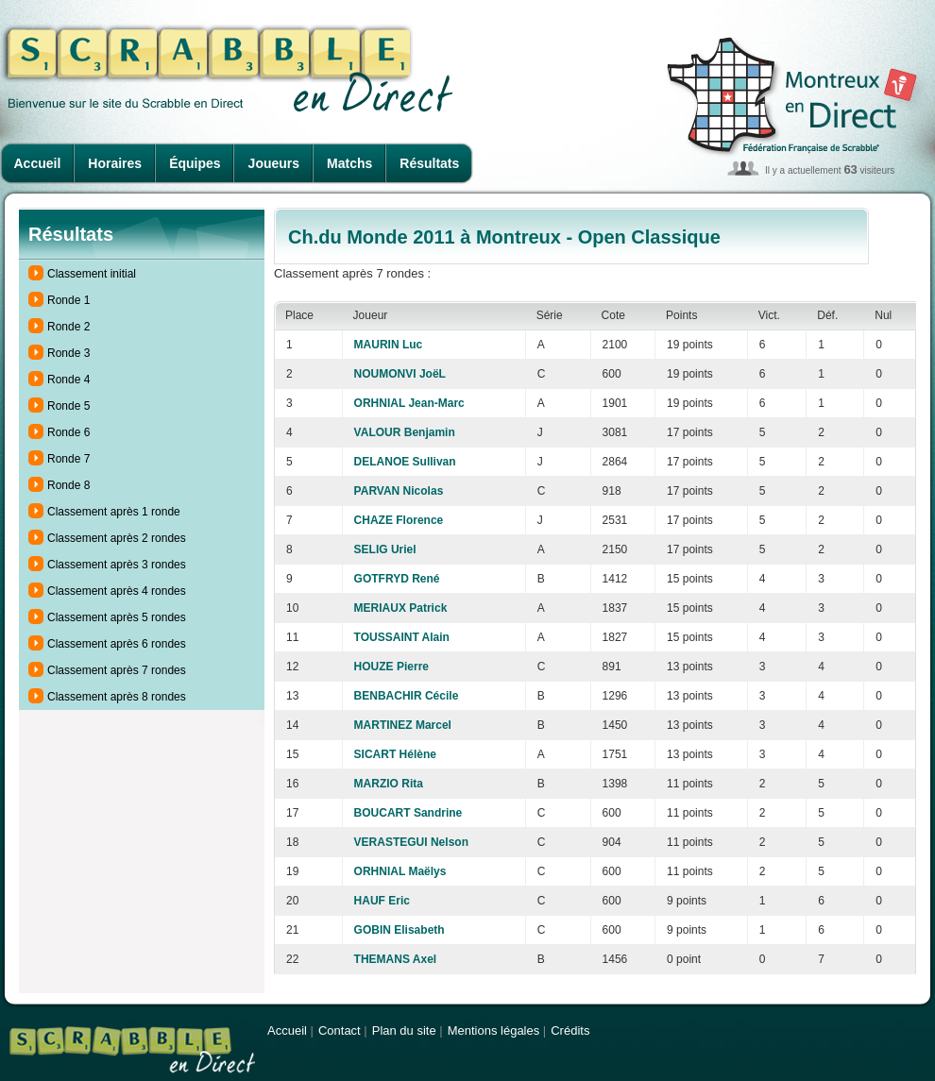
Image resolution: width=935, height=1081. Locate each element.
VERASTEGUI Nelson (411, 842)
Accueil (37, 163)
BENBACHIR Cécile (406, 695)
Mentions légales (494, 1030)
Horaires (115, 163)
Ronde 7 (68, 458)
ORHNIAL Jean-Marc (409, 403)
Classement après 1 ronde (113, 511)
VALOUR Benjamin (404, 432)
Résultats (429, 163)
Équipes (194, 163)
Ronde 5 (68, 406)
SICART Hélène (395, 754)
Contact (339, 1030)
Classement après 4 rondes (116, 591)
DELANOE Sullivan (405, 461)
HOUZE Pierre (391, 666)
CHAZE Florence (399, 520)
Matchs (349, 163)
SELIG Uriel (385, 549)
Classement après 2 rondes (116, 538)
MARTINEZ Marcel (402, 725)
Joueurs (273, 163)
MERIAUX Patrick (401, 608)
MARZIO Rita (388, 783)
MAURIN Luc (388, 344)
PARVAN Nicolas (399, 491)
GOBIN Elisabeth (399, 930)
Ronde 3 (68, 353)
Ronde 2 (68, 326)
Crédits (570, 1030)
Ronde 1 (68, 300)
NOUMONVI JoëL (400, 373)
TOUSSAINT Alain (402, 637)
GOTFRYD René (397, 578)
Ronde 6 (68, 432)
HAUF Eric (382, 900)
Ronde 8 (68, 485)
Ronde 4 (68, 379)
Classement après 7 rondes (116, 670)
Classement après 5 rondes (116, 617)
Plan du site (404, 1030)
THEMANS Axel (395, 959)
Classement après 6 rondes (116, 643)
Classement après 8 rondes (116, 696)
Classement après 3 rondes (116, 564)
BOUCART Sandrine (408, 812)
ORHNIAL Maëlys (400, 871)
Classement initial (91, 273)
